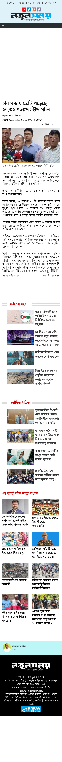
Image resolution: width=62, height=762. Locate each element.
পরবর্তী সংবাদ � (51, 275)
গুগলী (39, 3)
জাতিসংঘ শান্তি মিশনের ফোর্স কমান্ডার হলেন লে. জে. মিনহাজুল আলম (45, 553)
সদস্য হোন (21, 3)
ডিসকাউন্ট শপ (50, 3)
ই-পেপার (10, 3)
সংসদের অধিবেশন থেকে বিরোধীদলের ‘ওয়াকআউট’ (45, 522)
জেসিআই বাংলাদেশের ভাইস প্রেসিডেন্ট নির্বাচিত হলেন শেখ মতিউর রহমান (15, 521)
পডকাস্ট (31, 3)
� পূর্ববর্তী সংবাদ (11, 275)
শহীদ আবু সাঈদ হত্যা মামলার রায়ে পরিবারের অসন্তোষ (14, 617)
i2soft (31, 704)
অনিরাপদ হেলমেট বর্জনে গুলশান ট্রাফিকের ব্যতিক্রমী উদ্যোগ (45, 584)
